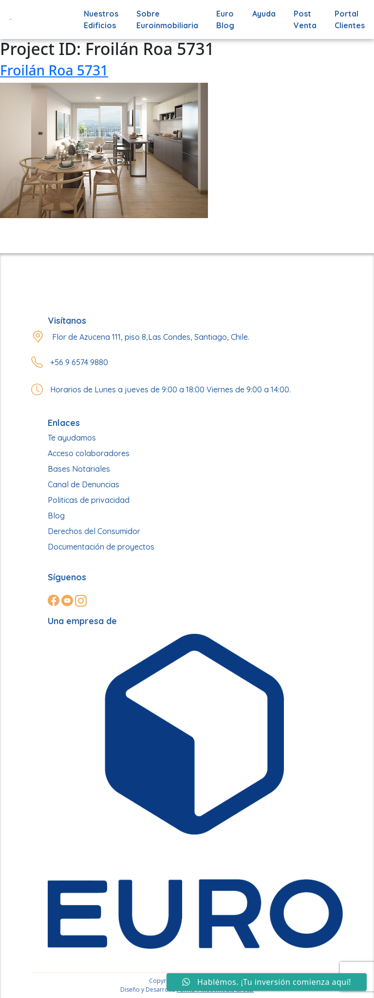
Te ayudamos (72, 438)
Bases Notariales (79, 469)
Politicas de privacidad (89, 500)
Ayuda (264, 13)
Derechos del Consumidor (94, 531)
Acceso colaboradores (89, 453)
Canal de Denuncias (83, 484)
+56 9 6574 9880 (79, 362)
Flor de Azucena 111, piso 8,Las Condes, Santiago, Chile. (150, 337)
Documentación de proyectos (101, 547)
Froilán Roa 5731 (54, 70)
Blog (56, 515)
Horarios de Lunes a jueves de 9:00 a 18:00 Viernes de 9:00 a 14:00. (170, 389)
